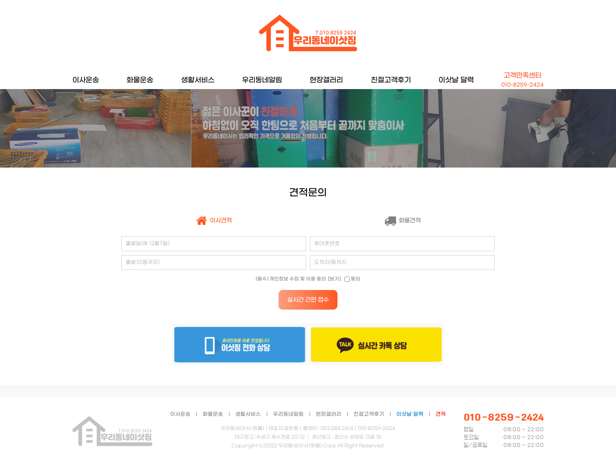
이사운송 (85, 80)
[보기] (334, 279)
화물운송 (139, 80)
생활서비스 (197, 80)
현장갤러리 (326, 80)
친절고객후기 (391, 80)
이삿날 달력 (456, 80)
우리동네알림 (262, 80)
